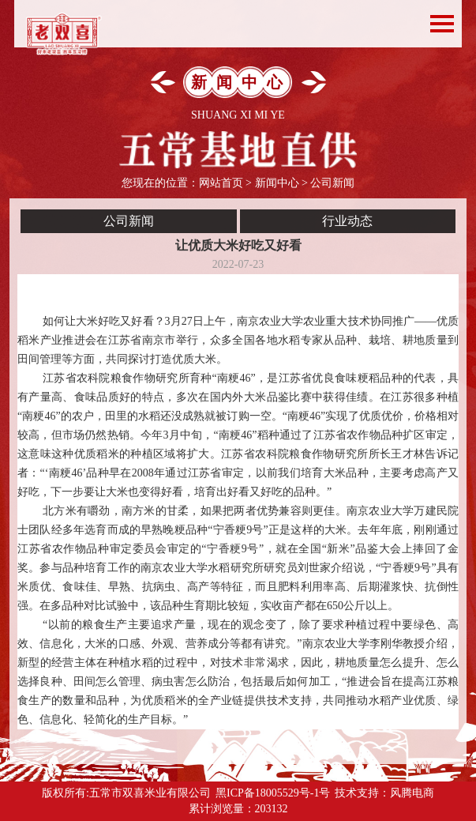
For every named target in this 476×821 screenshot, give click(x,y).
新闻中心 (277, 183)
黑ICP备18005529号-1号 (273, 793)
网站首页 (221, 183)
